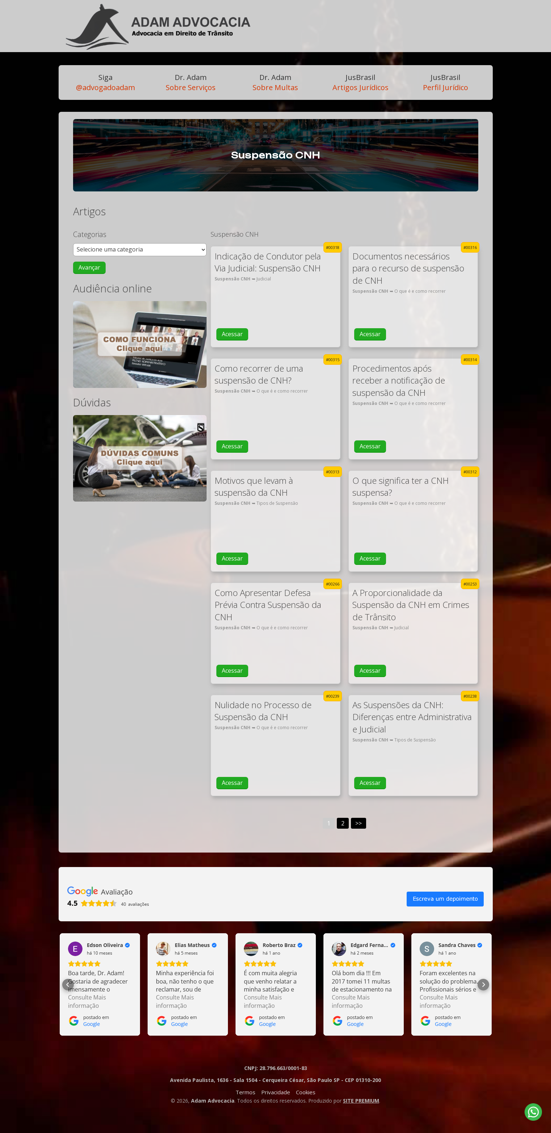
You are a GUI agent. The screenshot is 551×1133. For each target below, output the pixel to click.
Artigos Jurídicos (360, 82)
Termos (245, 1092)
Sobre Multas (275, 82)
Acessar (232, 334)
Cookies (305, 1092)
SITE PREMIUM (361, 1100)
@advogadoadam (105, 82)
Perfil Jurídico (445, 82)
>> (358, 823)
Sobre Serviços (191, 82)
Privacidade (275, 1092)
